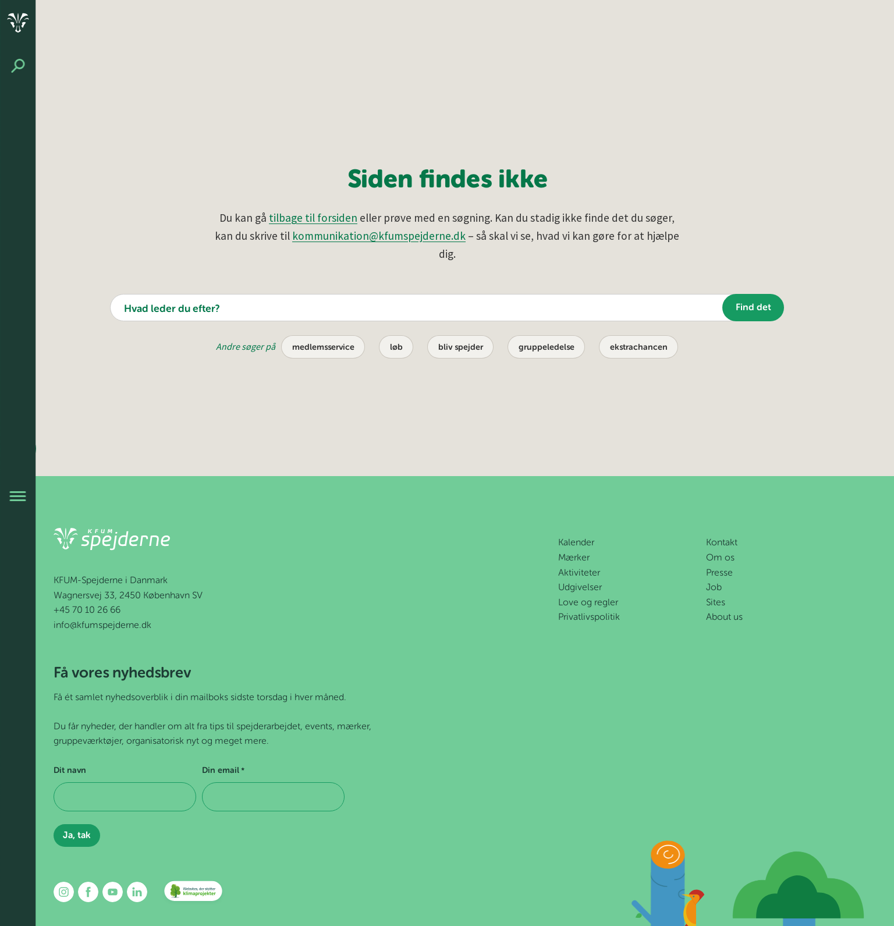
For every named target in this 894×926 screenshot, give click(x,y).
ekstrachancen (639, 347)
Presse (719, 573)
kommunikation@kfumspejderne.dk (379, 236)
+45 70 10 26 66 (87, 610)
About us (724, 617)
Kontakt (721, 543)
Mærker (574, 558)
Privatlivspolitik (589, 617)
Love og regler (588, 603)
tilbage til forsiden (313, 218)
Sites (715, 603)
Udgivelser (580, 588)
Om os (720, 558)
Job (714, 588)
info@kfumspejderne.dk (102, 625)
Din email (223, 771)
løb (396, 347)
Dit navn (70, 771)
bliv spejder (460, 347)
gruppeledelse (546, 347)
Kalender (576, 543)
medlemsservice (323, 347)
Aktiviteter (579, 573)
